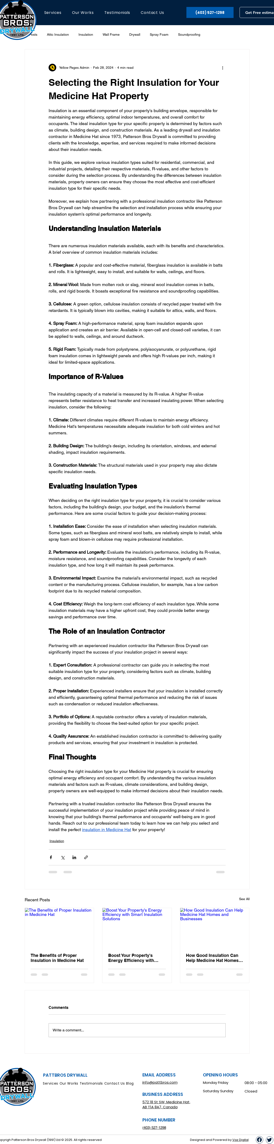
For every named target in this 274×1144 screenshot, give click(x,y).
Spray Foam (159, 34)
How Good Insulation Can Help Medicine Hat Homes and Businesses (212, 958)
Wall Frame (111, 34)
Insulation (85, 34)
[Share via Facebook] (51, 857)
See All (244, 899)
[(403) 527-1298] (210, 12)
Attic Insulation (58, 34)
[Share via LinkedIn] (74, 857)
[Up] (259, 1140)
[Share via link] (86, 857)
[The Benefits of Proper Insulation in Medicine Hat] (59, 927)
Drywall (134, 34)
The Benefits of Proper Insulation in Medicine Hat (57, 958)
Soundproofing (189, 34)
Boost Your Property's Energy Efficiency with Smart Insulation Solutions (135, 958)
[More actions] (223, 67)
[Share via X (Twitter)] (62, 857)
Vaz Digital (240, 1140)
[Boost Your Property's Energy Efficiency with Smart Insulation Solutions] (137, 927)
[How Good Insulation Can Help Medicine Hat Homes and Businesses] (214, 927)
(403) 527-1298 (154, 1128)
